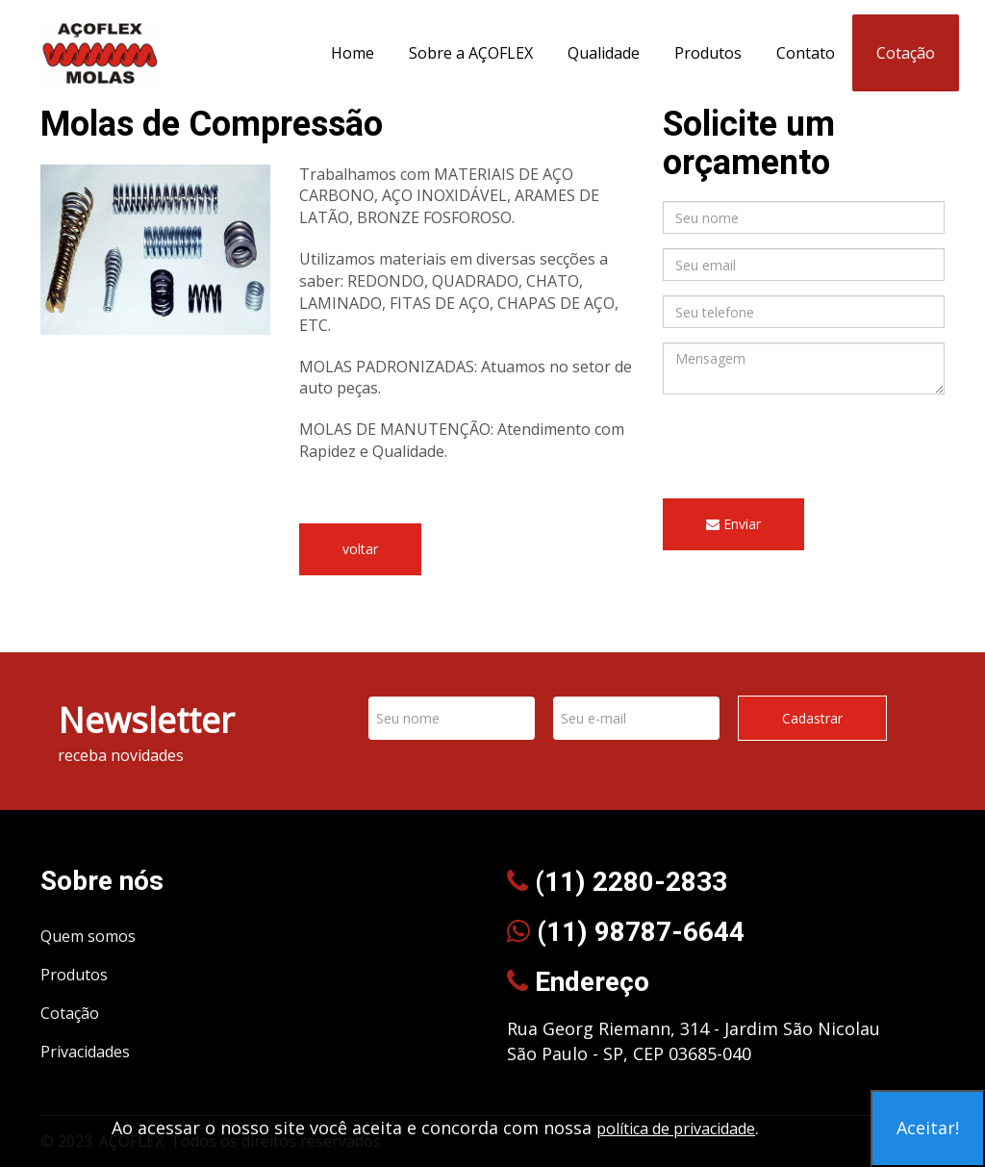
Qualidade (604, 52)
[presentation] (809, 446)
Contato (805, 52)
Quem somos (88, 936)
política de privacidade (675, 1128)
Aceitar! (928, 1127)
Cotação (905, 52)
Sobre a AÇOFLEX (471, 52)
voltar (360, 549)
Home (352, 52)
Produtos (708, 52)
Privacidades (85, 1051)
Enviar (733, 524)
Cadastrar (812, 718)
